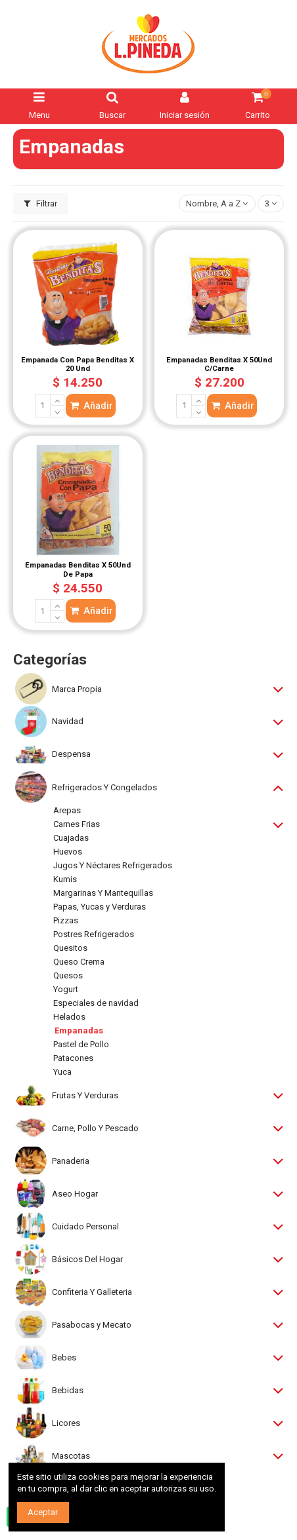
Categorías (50, 659)
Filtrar (41, 203)
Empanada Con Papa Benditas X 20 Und (77, 365)
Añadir (90, 405)
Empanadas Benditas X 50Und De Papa (78, 570)
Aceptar (43, 1512)
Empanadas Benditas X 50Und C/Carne (219, 365)
